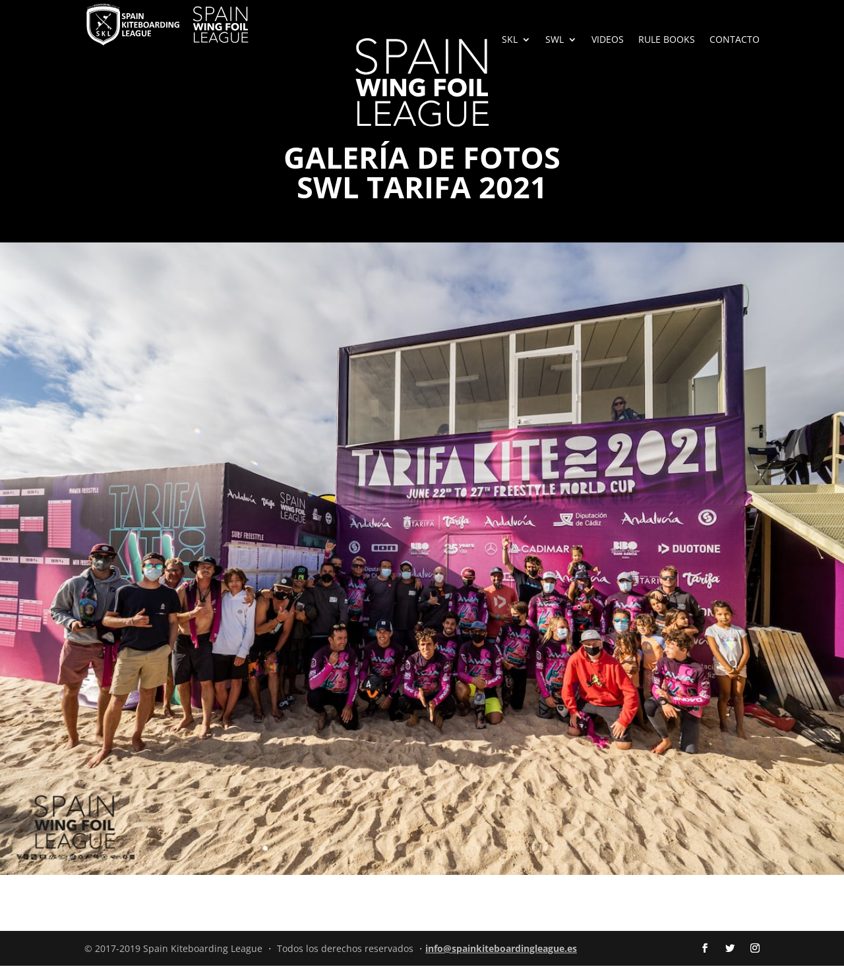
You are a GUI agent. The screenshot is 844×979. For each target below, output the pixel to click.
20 (478, 861)
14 (411, 861)
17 (444, 861)
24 (523, 861)
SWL (554, 40)
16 (433, 861)
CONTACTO (734, 40)
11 (377, 861)
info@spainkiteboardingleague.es (501, 961)
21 (489, 861)
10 (366, 861)
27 (557, 861)
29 (579, 861)
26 (545, 861)
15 (422, 861)
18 (456, 861)
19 (467, 861)
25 (534, 861)
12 (388, 861)
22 (500, 861)
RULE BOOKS (666, 40)
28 (568, 861)
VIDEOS (607, 40)
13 (400, 861)
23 (512, 861)
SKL (510, 40)
